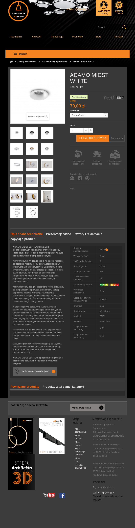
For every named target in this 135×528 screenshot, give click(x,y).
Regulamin (16, 36)
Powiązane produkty (24, 386)
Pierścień (75, 110)
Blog (98, 36)
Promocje (77, 36)
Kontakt (118, 36)
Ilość (72, 125)
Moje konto (77, 421)
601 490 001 (79, 5)
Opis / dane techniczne (26, 234)
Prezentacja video (58, 234)
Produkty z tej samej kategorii (64, 386)
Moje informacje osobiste (80, 453)
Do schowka (117, 138)
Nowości (36, 36)
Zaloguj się (104, 8)
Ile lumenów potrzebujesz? (35, 371)
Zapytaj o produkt (22, 239)
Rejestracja (57, 36)
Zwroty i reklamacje (88, 234)
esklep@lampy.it (106, 492)
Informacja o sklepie (106, 419)
